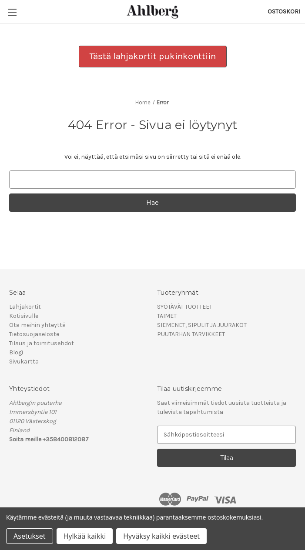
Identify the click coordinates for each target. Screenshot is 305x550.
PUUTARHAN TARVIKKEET (191, 334)
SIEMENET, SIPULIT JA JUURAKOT (202, 325)
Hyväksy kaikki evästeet (161, 536)
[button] (153, 56)
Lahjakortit (25, 306)
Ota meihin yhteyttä (37, 325)
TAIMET (167, 316)
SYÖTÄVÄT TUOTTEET (184, 306)
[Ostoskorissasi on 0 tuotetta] (284, 11)
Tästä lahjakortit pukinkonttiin (153, 56)
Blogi (16, 352)
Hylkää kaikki (85, 536)
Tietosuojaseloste (34, 334)
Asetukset (29, 536)
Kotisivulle (23, 316)
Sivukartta (24, 361)
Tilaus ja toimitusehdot (41, 343)
